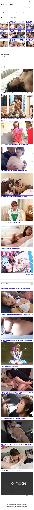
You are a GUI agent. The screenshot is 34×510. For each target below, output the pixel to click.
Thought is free (24, 506)
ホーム (3, 17)
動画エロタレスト (30, 47)
